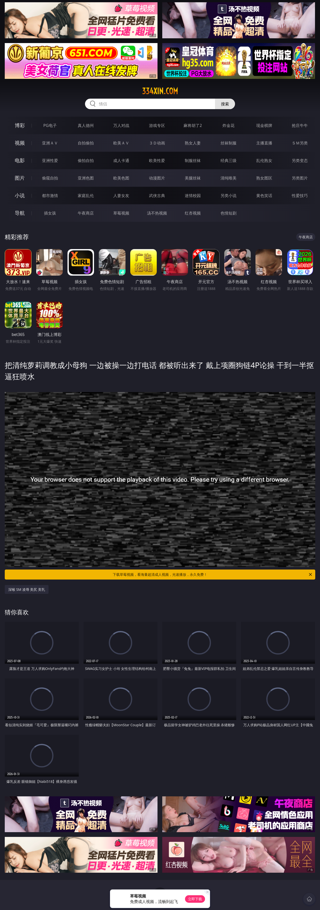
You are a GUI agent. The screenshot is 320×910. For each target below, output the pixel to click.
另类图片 (300, 178)
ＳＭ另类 (300, 143)
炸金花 (228, 125)
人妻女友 (121, 195)
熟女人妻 (193, 143)
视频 (20, 142)
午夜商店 (86, 213)
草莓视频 (121, 213)
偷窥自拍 (50, 178)
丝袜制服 (228, 143)
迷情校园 (193, 195)
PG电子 (49, 125)
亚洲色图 (86, 178)
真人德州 (86, 125)
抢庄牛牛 (300, 125)
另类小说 (228, 195)
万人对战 (121, 125)
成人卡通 (121, 160)
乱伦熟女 (264, 160)
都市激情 (50, 195)
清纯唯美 (228, 178)
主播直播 (264, 143)
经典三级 (228, 160)
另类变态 (300, 160)
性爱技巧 (300, 195)
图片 (20, 177)
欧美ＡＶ (121, 143)
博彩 (20, 125)
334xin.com (160, 91)
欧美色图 (121, 178)
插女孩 (50, 213)
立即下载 (195, 898)
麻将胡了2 (193, 125)
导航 (20, 213)
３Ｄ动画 (157, 143)
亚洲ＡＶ (50, 143)
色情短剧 (228, 213)
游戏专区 (157, 125)
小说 (20, 195)
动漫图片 (157, 178)
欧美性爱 (157, 160)
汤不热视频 (157, 213)
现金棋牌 (264, 125)
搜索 (225, 104)
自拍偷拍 (86, 143)
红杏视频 (193, 213)
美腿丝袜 (193, 178)
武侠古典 (157, 195)
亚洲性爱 (50, 160)
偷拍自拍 (86, 160)
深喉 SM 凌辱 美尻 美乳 (26, 589)
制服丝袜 (193, 160)
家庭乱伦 (86, 195)
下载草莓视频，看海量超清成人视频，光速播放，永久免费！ (213, 575)
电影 (20, 160)
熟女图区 (264, 178)
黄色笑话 (264, 195)
